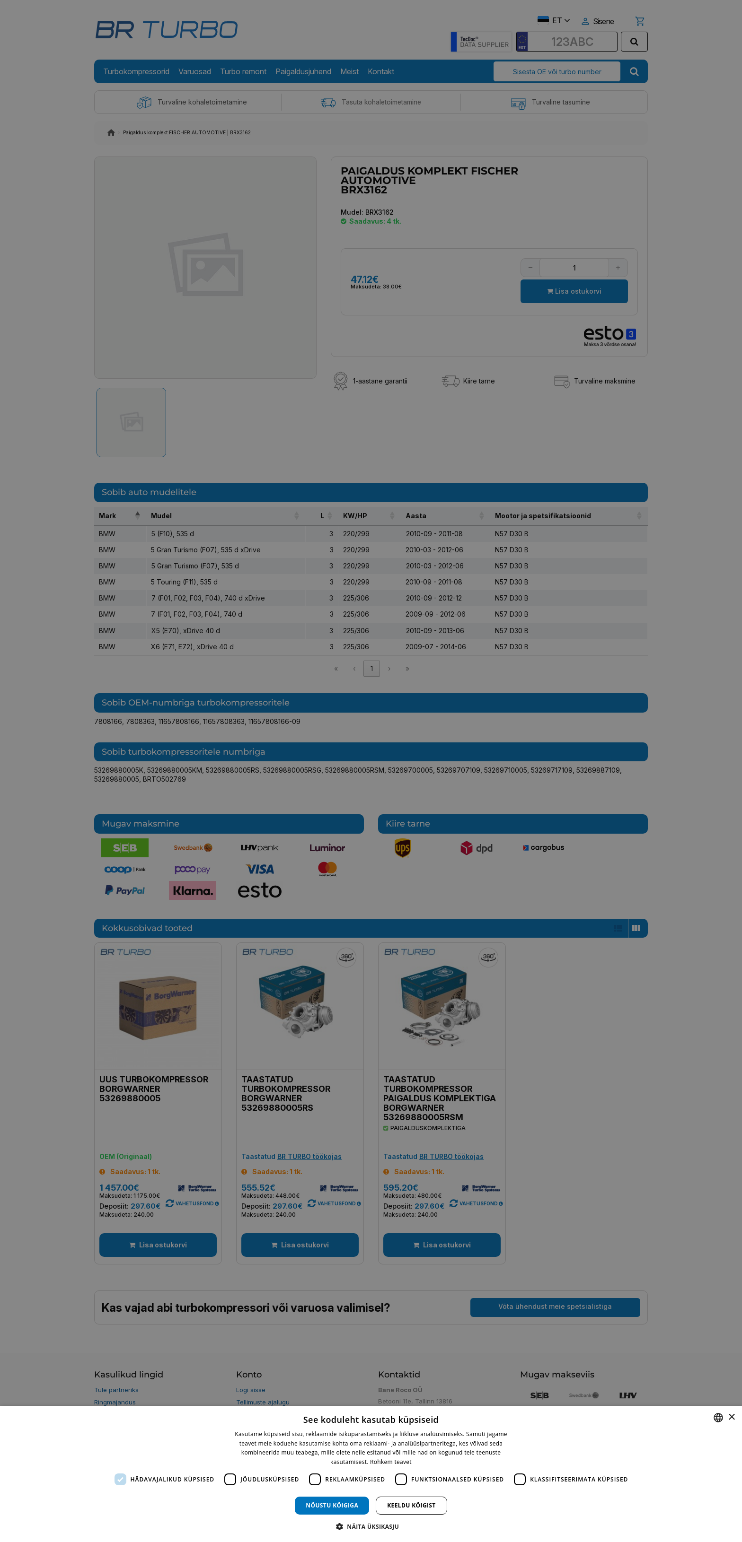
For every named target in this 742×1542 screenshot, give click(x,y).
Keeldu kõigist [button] (411, 1505)
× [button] (731, 1417)
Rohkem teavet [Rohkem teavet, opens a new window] (391, 1462)
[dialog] (371, 1474)
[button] (371, 1526)
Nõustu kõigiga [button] (332, 1505)
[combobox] (718, 1417)
